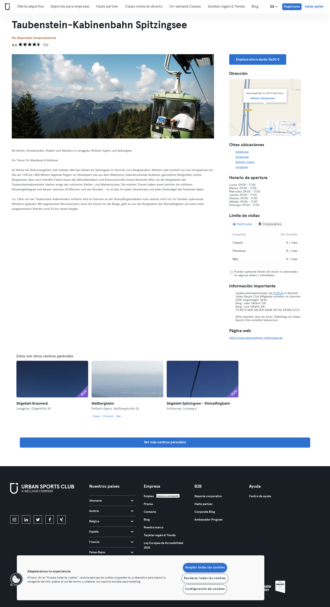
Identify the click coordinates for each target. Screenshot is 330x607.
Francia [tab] (111, 542)
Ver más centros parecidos (165, 442)
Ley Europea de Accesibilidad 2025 (163, 545)
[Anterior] (27, 96)
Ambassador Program (208, 519)
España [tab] (111, 531)
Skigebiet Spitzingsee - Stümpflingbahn (198, 403)
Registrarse (292, 6)
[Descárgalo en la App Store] (24, 505)
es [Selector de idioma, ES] (274, 6)
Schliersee (242, 152)
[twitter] (38, 519)
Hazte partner (107, 6)
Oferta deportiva (30, 6)
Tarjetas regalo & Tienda (226, 6)
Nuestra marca (153, 527)
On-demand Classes (185, 6)
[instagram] (14, 519)
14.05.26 (277, 293)
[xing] (61, 519)
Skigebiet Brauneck (32, 403)
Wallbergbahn (103, 403)
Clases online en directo (143, 6)
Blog (147, 519)
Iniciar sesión (314, 6)
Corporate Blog (204, 511)
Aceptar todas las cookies (205, 567)
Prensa (148, 504)
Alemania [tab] (111, 500)
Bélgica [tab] (111, 521)
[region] (140, 577)
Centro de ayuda (260, 496)
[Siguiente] (199, 96)
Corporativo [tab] (269, 224)
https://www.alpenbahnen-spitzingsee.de (256, 337)
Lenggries (242, 167)
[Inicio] (6, 7)
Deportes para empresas (70, 6)
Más (257, 6)
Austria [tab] (111, 511)
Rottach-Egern (245, 162)
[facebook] (49, 519)
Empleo (149, 496)
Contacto (150, 511)
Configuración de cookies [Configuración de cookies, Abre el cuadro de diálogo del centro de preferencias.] (205, 589)
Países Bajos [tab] (111, 552)
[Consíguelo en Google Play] (55, 505)
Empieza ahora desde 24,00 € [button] (257, 59)
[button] (16, 579)
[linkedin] (26, 519)
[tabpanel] (265, 246)
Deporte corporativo (208, 496)
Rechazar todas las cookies (205, 578)
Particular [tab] (242, 224)
